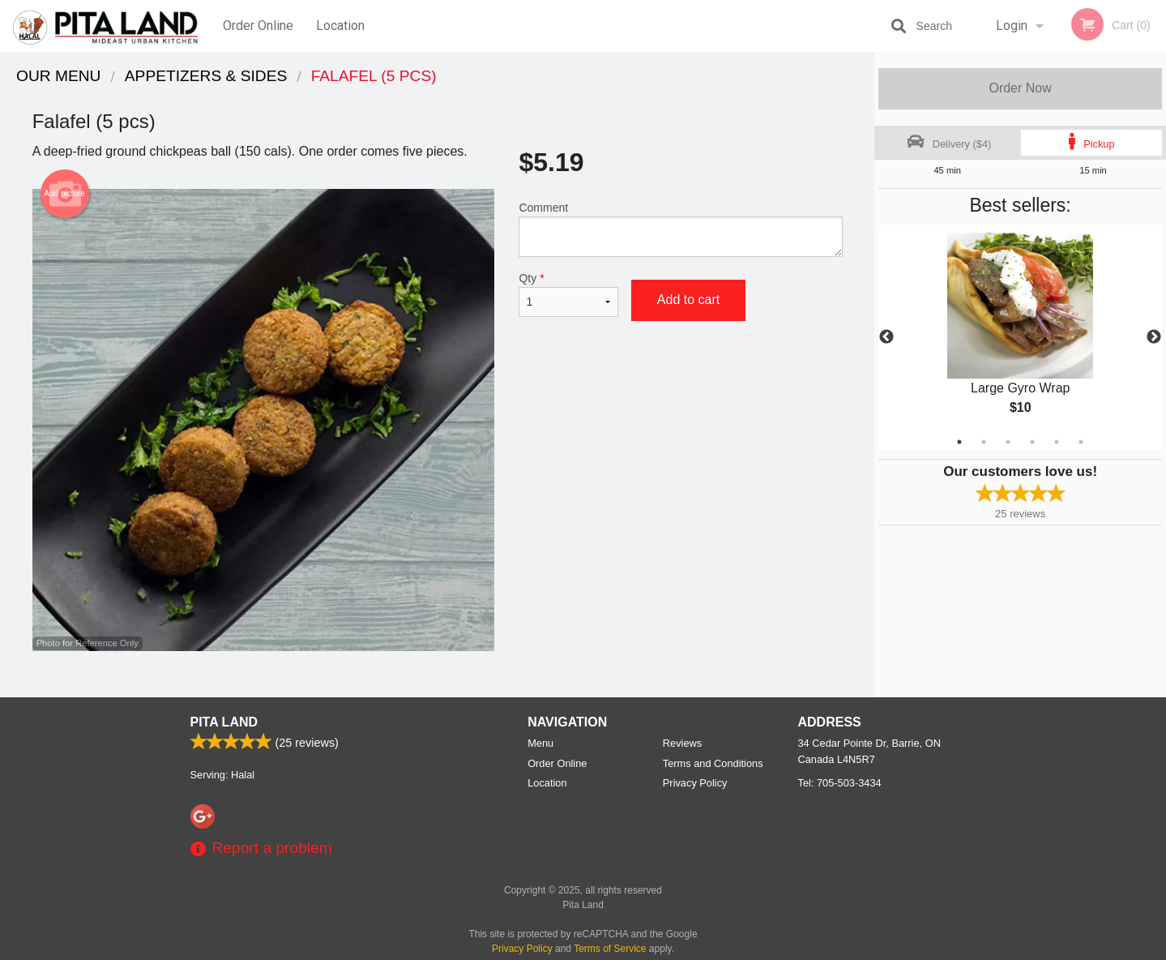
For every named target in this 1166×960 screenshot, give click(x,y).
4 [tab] (1032, 442)
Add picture (64, 193)
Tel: (840, 783)
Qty (568, 294)
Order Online (258, 25)
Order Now (1020, 88)
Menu (540, 743)
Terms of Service (610, 948)
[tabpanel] (1020, 337)
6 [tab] (1081, 442)
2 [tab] (984, 442)
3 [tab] (1008, 442)
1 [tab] (959, 442)
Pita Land (224, 722)
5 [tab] (1057, 442)
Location (340, 25)
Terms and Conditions (713, 763)
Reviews (682, 743)
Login (1011, 25)
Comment (680, 229)
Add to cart (688, 299)
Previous (886, 337)
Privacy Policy (695, 783)
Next (1154, 337)
